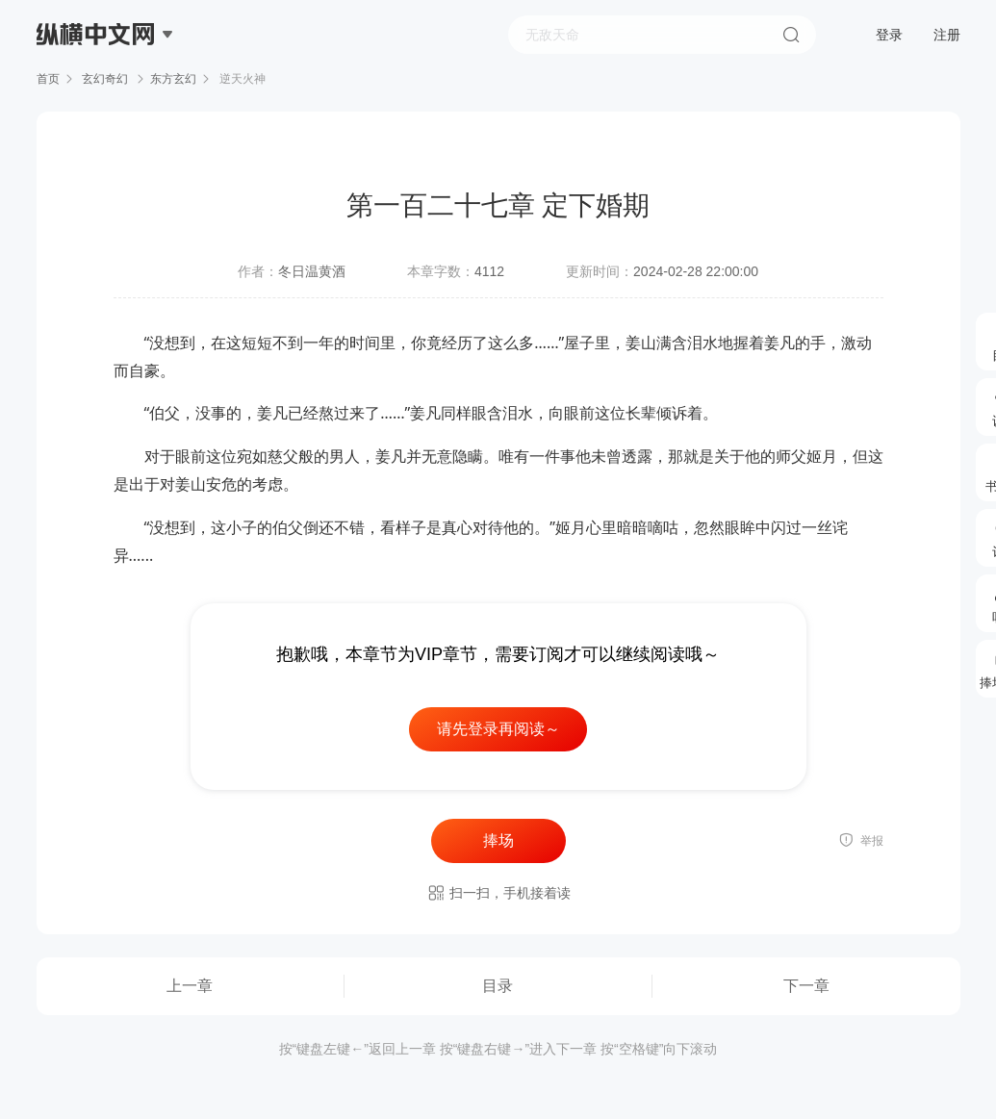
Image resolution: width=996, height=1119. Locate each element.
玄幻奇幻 (105, 79)
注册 (946, 34)
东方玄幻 (173, 79)
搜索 (791, 34)
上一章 (189, 986)
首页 (48, 79)
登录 (889, 34)
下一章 (806, 986)
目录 (497, 986)
